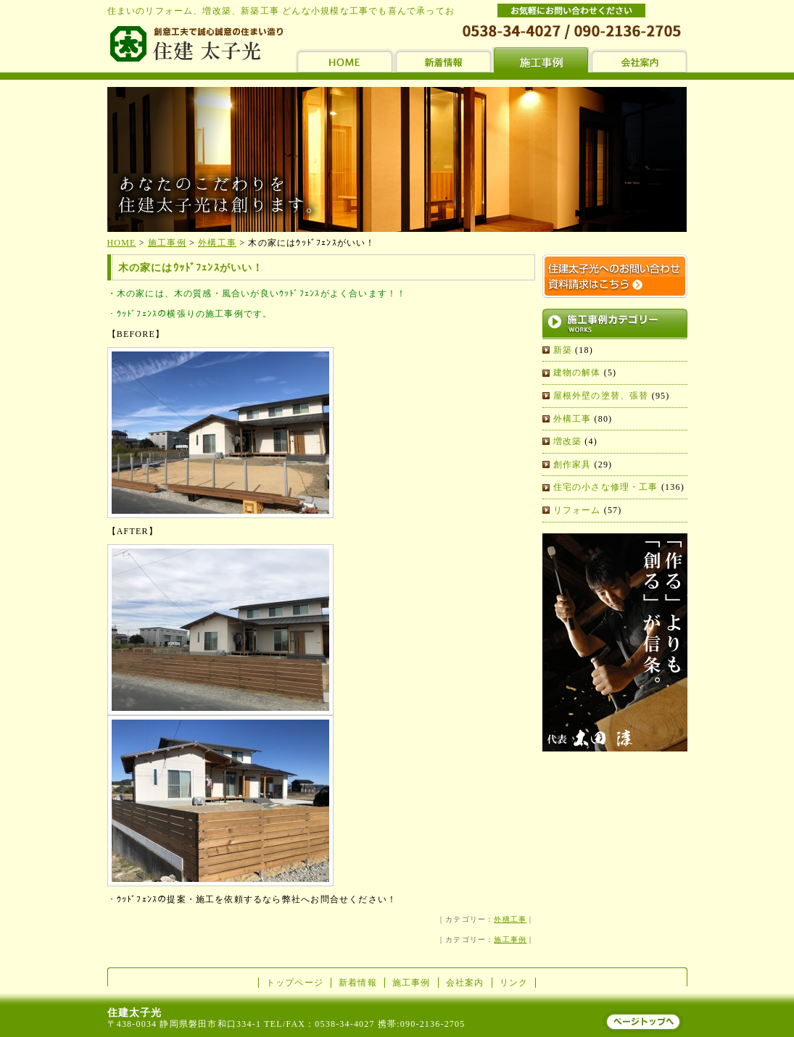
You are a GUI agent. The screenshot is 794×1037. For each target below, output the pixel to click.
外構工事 (510, 919)
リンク (514, 983)
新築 (562, 350)
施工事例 (510, 940)
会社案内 (465, 983)
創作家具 (572, 464)
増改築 (567, 441)
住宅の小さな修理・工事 (605, 487)
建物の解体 (577, 372)
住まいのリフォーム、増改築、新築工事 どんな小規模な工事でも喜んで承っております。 (300, 11)
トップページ (294, 983)
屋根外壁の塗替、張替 (601, 396)
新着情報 (358, 983)
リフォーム (577, 510)
